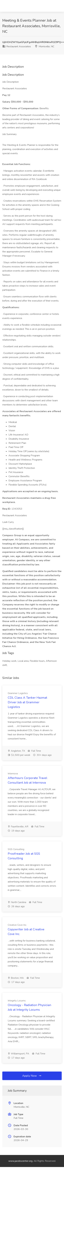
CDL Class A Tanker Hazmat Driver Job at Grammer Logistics (27, 702)
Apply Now (32, 1076)
